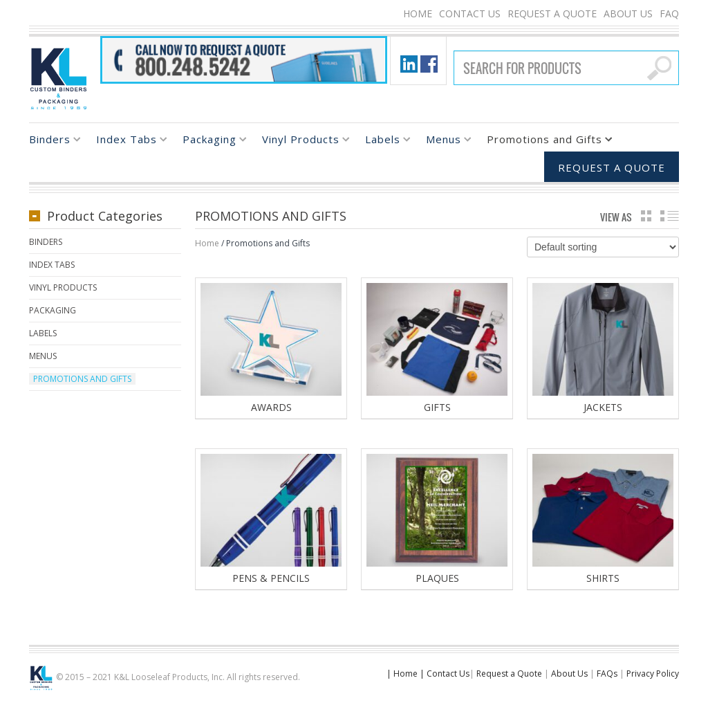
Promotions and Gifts (544, 141)
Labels (383, 141)
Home (417, 13)
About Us (628, 13)
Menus (444, 141)
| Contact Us (444, 674)
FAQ (669, 13)
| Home (402, 674)
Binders (50, 141)
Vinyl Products (301, 141)
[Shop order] (603, 247)
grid (646, 215)
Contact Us (470, 13)
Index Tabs (126, 141)
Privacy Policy (652, 674)
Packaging (209, 141)
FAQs (607, 674)
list (669, 215)
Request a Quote (552, 13)
